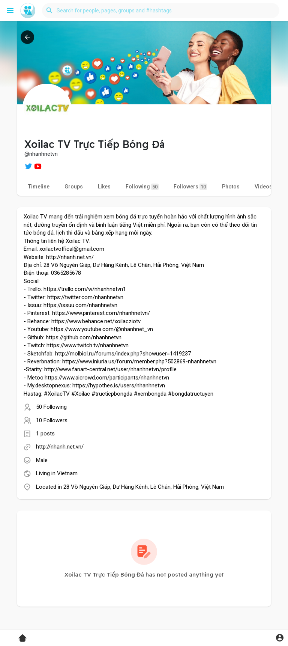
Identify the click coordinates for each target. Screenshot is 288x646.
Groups (73, 187)
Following (142, 187)
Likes (104, 187)
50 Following (51, 407)
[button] (160, 10)
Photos (231, 187)
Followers (190, 187)
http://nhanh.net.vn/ (60, 446)
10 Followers (52, 420)
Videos (263, 187)
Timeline (39, 187)
